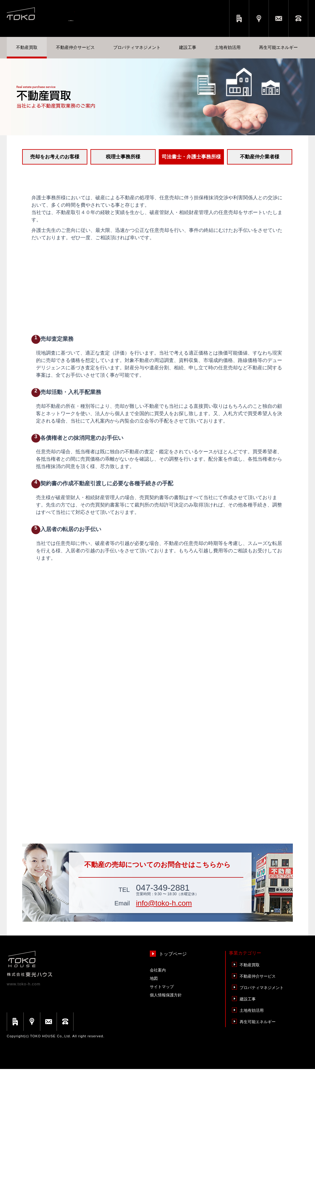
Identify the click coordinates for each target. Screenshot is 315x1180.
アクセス (259, 18)
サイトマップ (162, 1097)
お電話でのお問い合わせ (298, 18)
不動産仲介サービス (258, 1087)
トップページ (173, 1064)
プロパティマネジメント (262, 1098)
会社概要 (239, 18)
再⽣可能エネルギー (258, 1132)
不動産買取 (250, 1076)
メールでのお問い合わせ (278, 18)
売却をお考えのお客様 (54, 156)
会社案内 (158, 1081)
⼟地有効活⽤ (252, 1121)
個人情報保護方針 (166, 1106)
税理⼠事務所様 (123, 156)
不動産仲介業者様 (259, 156)
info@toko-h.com (164, 1014)
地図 (154, 1089)
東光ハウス (53, 16)
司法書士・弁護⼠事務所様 (191, 156)
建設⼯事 (248, 1110)
